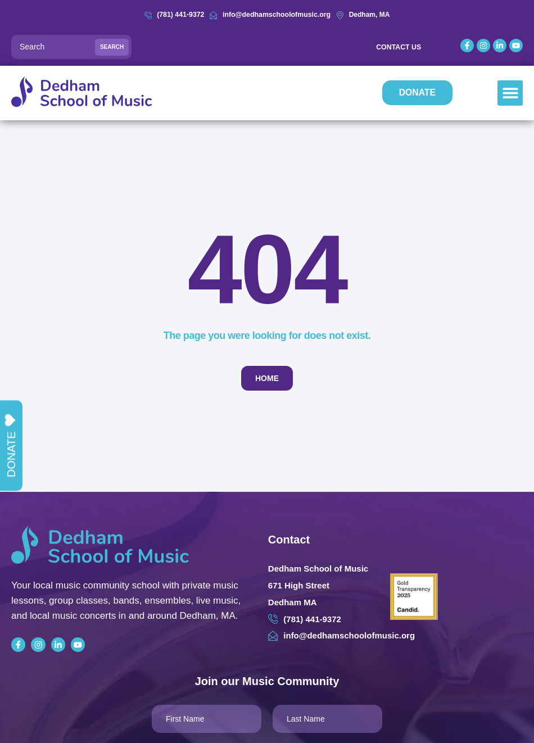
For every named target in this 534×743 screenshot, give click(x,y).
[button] (510, 93)
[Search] (71, 47)
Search (112, 47)
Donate (10, 446)
